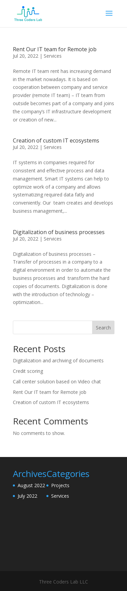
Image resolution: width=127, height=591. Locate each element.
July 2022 (27, 496)
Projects (60, 485)
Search (103, 327)
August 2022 (31, 485)
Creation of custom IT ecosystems (56, 140)
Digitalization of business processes (59, 232)
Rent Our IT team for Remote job (55, 49)
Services (53, 56)
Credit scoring (28, 371)
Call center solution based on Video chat (57, 381)
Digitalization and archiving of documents (58, 360)
